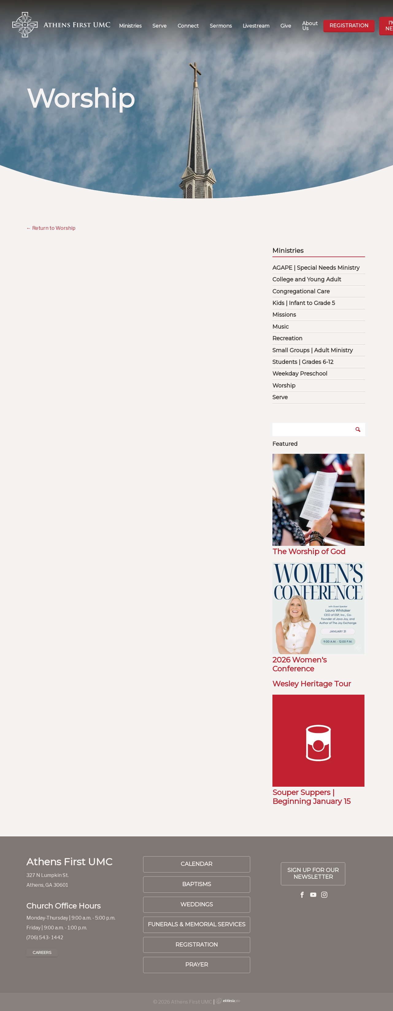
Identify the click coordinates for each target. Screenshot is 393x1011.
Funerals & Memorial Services (196, 924)
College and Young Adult (306, 279)
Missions (284, 314)
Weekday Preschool (299, 373)
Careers (42, 952)
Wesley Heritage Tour (311, 683)
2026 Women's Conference (299, 664)
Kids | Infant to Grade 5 (303, 303)
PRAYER (196, 964)
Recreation (287, 338)
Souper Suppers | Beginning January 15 (311, 797)
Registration (348, 26)
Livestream (256, 26)
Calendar (196, 864)
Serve (159, 26)
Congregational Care (301, 291)
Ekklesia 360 (228, 1001)
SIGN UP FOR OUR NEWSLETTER (313, 873)
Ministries (130, 26)
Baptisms (196, 884)
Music (280, 326)
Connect (188, 26)
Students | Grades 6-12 (302, 362)
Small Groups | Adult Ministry (312, 350)
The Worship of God (308, 551)
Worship (283, 385)
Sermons (221, 26)
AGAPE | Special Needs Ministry (316, 267)
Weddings (196, 904)
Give (285, 26)
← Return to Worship (50, 228)
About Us (310, 26)
